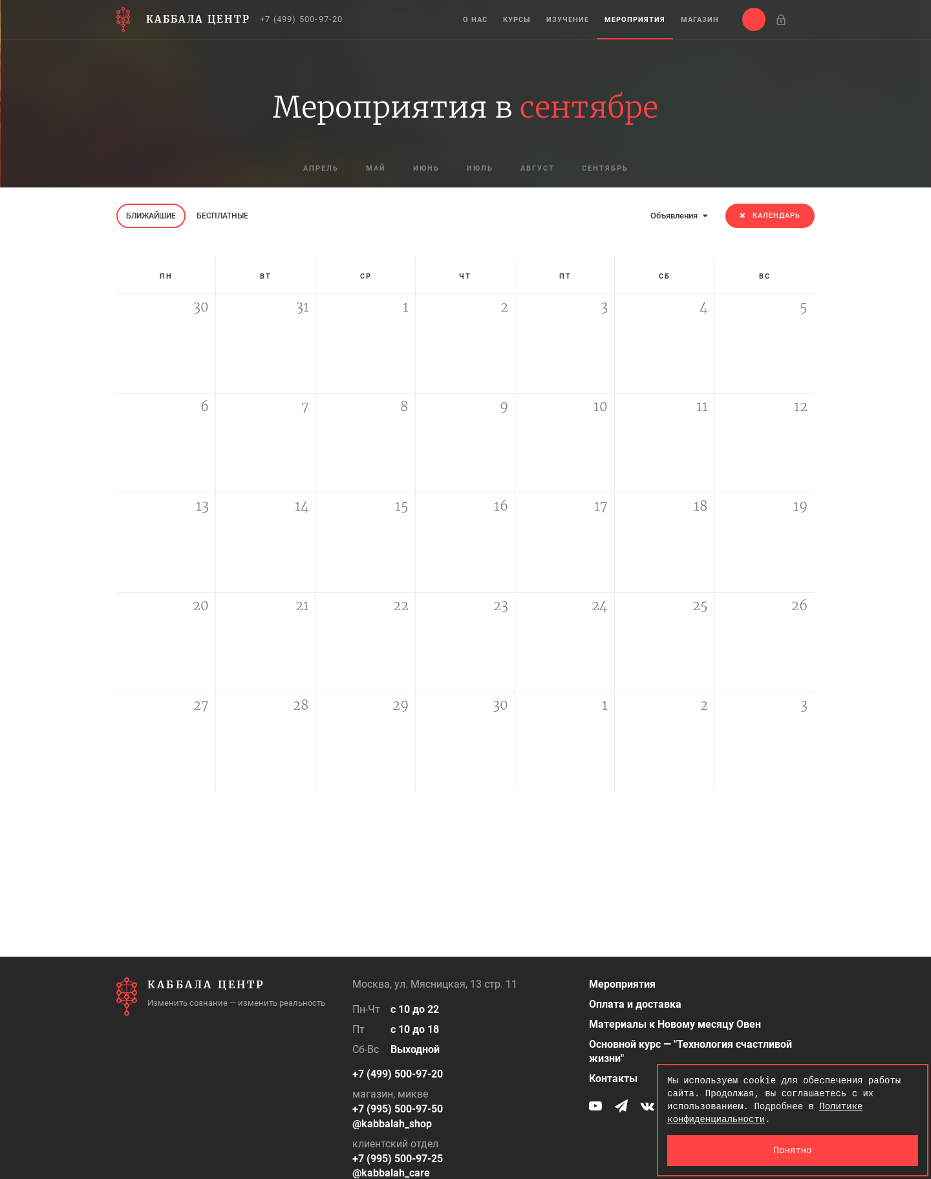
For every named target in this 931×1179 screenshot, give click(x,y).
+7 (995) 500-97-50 (397, 1109)
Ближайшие (151, 215)
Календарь (770, 215)
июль (480, 168)
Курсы (517, 20)
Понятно (793, 1150)
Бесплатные (222, 215)
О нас (475, 20)
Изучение (567, 20)
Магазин (700, 20)
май (376, 168)
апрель (321, 168)
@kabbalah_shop (392, 1124)
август (537, 168)
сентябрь (605, 168)
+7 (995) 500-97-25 (397, 1158)
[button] (753, 19)
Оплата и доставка (635, 1004)
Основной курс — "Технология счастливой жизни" (690, 1051)
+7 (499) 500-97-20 (301, 19)
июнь (426, 168)
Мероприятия (635, 20)
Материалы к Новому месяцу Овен (675, 1024)
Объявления (678, 215)
